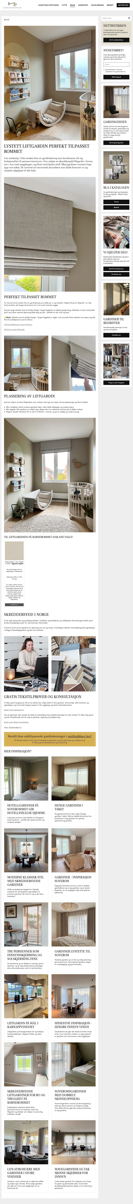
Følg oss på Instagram (116, 383)
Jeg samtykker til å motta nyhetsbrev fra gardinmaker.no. (115, 71)
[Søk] (129, 18)
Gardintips (83, 5)
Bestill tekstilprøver (116, 269)
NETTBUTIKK (123, 5)
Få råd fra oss (116, 274)
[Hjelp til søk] (114, 18)
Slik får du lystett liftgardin (14, 329)
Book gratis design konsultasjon (16, 722)
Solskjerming (97, 5)
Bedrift (110, 5)
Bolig (72, 5)
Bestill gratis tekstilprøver (14, 710)
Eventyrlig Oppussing (49, 5)
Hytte (64, 5)
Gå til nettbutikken (116, 40)
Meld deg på (116, 77)
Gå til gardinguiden (116, 143)
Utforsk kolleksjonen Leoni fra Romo (18, 324)
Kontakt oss (116, 335)
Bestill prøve (14, 604)
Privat (116, 202)
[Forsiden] (12, 5)
